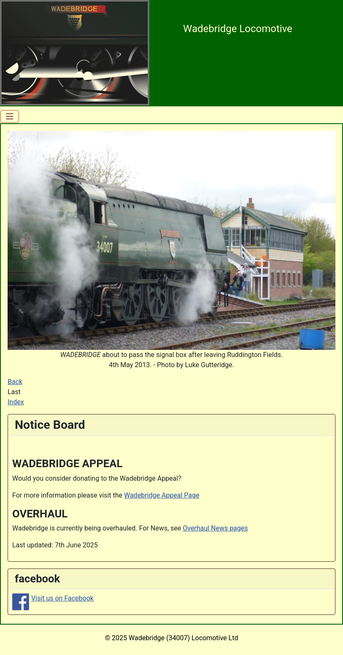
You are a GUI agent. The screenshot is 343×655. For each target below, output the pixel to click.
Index (16, 402)
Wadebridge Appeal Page (162, 495)
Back (15, 382)
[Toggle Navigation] (9, 116)
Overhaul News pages (215, 528)
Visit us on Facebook (62, 598)
